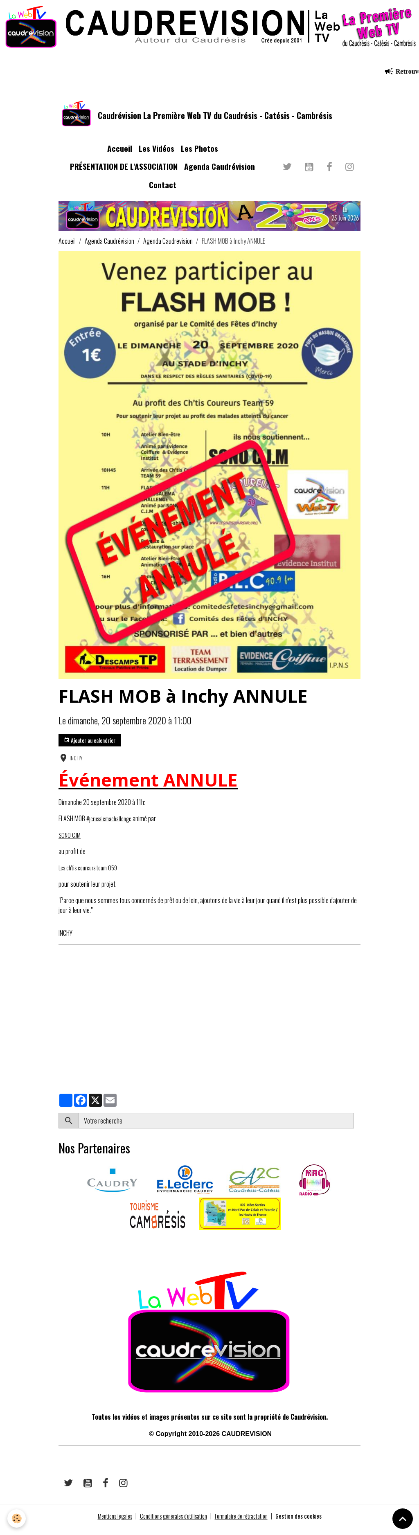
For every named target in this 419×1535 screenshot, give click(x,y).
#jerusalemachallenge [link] (112, 826)
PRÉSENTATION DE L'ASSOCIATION (124, 174)
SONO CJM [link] (70, 842)
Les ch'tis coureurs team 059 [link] (93, 875)
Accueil (119, 156)
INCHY (76, 766)
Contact (162, 192)
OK (357, 1128)
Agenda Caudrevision (168, 249)
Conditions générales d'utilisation (170, 1523)
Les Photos (199, 156)
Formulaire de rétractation (247, 1523)
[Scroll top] (402, 1518)
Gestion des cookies (311, 1523)
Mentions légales (103, 1523)
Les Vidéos (156, 156)
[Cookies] (17, 1518)
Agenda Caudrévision (219, 174)
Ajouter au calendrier (89, 748)
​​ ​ (59, 1249)
